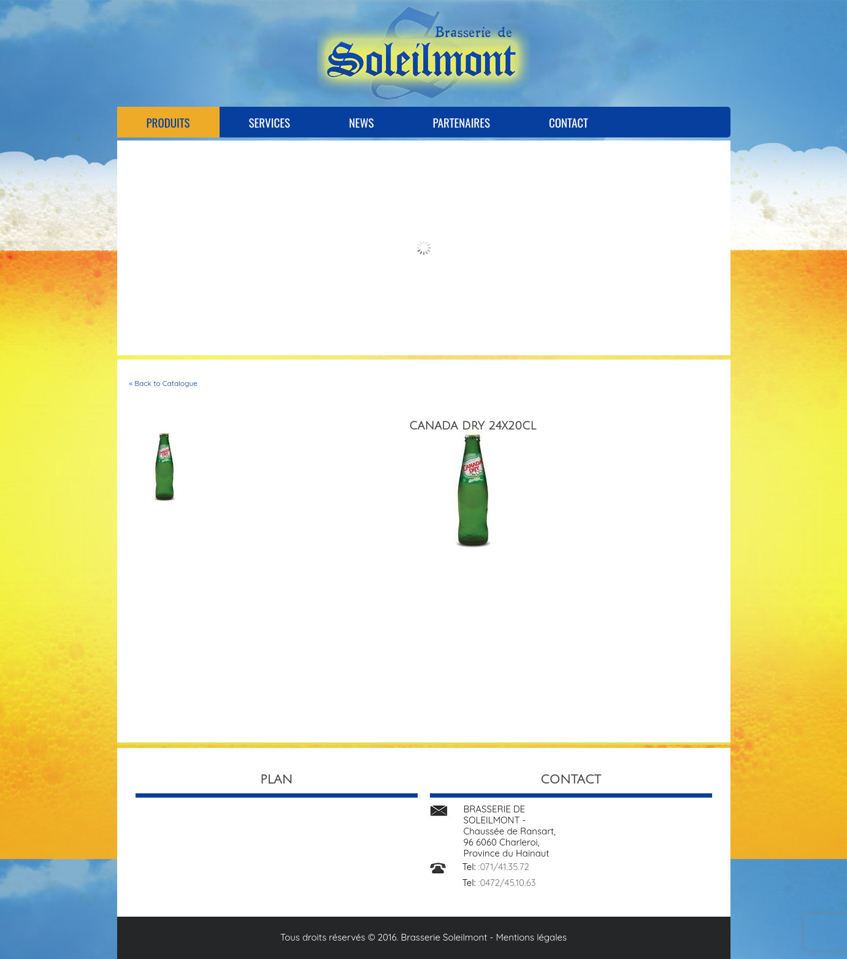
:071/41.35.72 (503, 866)
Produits (168, 122)
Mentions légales (531, 937)
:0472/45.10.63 (507, 882)
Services (269, 122)
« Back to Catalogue (163, 383)
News (361, 122)
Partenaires (460, 122)
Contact (568, 122)
